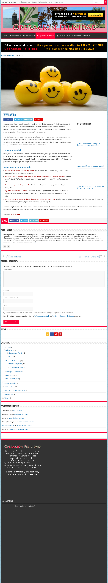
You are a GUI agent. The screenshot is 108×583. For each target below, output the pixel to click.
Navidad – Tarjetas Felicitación (15, 390)
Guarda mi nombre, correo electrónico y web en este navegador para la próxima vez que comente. (40, 313)
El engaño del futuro (18, 256)
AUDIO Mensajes (74, 36)
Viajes (60, 36)
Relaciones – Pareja (15, 353)
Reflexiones (28, 36)
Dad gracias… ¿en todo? (25, 506)
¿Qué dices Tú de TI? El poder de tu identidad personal (90, 187)
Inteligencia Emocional (14, 372)
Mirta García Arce (8, 425)
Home (4, 55)
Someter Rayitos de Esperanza (42, 2)
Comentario (8, 269)
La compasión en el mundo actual (90, 166)
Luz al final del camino (16, 418)
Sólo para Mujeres (12, 379)
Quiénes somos (24, 2)
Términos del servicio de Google (63, 316)
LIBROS (87, 36)
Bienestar (9, 350)
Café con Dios (9, 387)
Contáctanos (58, 2)
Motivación (14, 36)
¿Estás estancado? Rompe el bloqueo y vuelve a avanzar (88, 145)
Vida (10, 357)
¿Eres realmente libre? (24, 425)
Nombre (6, 290)
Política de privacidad (41, 316)
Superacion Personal (45, 36)
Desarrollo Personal (13, 361)
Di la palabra (17, 411)
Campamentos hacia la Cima (18, 429)
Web (5, 305)
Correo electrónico (10, 298)
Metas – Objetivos (15, 364)
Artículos (11, 55)
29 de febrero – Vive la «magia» (90, 256)
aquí (34, 243)
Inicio (5, 36)
